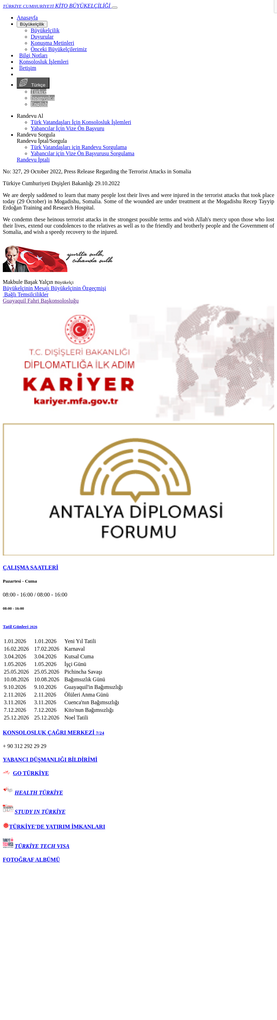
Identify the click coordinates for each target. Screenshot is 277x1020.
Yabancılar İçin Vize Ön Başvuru (67, 128)
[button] (138, 627)
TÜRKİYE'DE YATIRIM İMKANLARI (54, 827)
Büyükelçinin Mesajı (27, 288)
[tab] (138, 568)
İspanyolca (43, 98)
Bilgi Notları (33, 55)
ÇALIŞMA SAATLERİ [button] (30, 567)
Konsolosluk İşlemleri (44, 62)
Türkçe (33, 83)
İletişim (27, 68)
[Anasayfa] (27, 17)
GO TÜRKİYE (31, 773)
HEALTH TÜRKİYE (39, 793)
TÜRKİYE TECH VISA (42, 846)
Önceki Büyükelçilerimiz (59, 49)
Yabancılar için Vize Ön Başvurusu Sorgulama (82, 153)
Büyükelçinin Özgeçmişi (78, 288)
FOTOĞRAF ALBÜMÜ (31, 860)
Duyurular (42, 37)
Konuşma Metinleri (52, 43)
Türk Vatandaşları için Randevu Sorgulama (79, 147)
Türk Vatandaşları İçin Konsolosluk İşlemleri (81, 122)
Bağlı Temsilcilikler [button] (25, 294)
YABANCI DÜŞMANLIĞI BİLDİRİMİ (50, 760)
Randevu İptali (33, 160)
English (39, 104)
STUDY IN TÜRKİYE (40, 812)
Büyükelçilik (32, 24)
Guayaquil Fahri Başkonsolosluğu (41, 301)
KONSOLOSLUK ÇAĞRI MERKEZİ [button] (53, 732)
